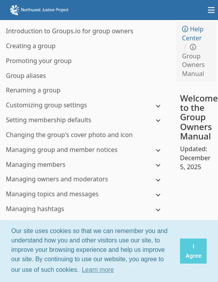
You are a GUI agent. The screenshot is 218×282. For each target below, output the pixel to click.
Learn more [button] (98, 269)
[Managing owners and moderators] (86, 179)
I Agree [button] (194, 251)
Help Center (193, 33)
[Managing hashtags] (86, 209)
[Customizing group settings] (86, 105)
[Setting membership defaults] (86, 120)
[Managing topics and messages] (86, 194)
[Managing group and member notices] (86, 149)
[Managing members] (86, 164)
